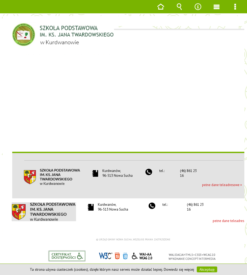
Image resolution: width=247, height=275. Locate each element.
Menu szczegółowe (235, 10)
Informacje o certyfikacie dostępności (67, 256)
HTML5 (117, 255)
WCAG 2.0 (142, 255)
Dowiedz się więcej (179, 269)
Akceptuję (207, 269)
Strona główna (161, 10)
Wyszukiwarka (179, 10)
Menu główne (216, 10)
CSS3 (125, 255)
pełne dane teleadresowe (221, 185)
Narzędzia (198, 10)
